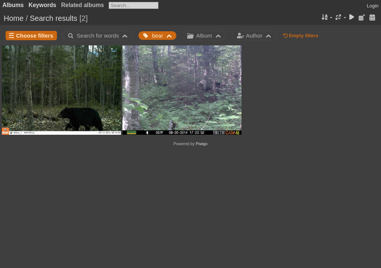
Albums (13, 5)
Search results (53, 18)
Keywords (43, 5)
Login (373, 6)
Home (13, 18)
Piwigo (202, 143)
